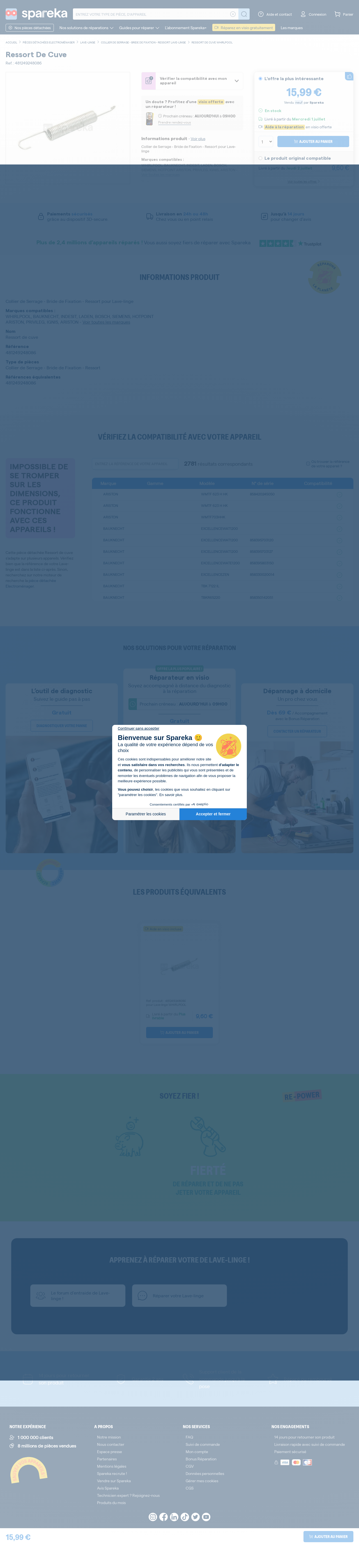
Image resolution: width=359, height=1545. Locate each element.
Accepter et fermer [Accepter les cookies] (213, 814)
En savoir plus (170, 795)
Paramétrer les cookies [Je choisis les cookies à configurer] (146, 814)
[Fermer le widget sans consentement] (138, 728)
